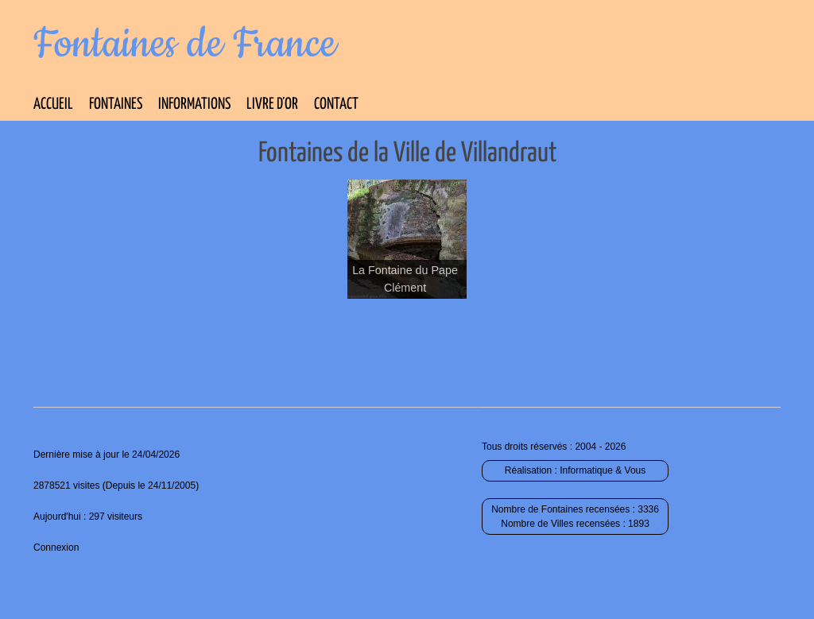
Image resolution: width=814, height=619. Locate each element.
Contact (336, 104)
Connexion (56, 547)
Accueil (53, 104)
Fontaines (115, 104)
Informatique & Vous (602, 470)
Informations (194, 104)
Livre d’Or (272, 104)
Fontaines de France (184, 44)
